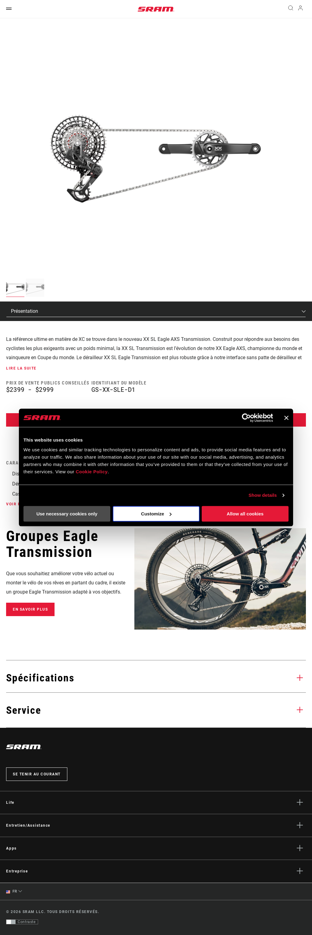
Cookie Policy (92, 471)
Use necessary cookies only (66, 513)
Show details (263, 495)
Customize (156, 513)
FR (11, 891)
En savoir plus (30, 609)
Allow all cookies (245, 513)
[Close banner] (286, 418)
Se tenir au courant (37, 774)
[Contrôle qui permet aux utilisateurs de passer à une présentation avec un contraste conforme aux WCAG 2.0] (22, 921)
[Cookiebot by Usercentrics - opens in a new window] (246, 417)
